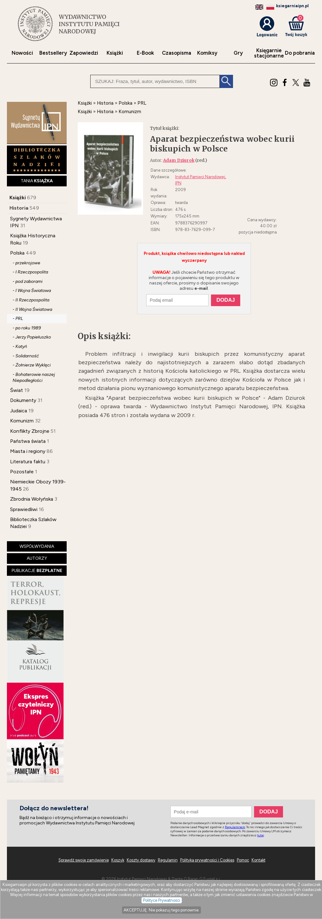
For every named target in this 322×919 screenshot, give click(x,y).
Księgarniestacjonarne (269, 53)
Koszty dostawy (141, 860)
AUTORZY (37, 558)
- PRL (18, 318)
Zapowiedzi (83, 53)
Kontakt (258, 860)
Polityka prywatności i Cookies (207, 860)
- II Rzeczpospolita (31, 300)
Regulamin (168, 860)
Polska (17, 253)
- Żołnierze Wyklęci (32, 365)
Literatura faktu (27, 462)
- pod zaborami (27, 281)
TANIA (37, 181)
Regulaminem (235, 827)
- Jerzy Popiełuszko (32, 337)
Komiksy (207, 53)
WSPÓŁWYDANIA (36, 546)
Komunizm (22, 421)
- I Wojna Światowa (32, 290)
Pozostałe (22, 472)
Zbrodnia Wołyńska (31, 499)
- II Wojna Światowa (32, 309)
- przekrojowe (26, 263)
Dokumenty (23, 400)
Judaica (18, 411)
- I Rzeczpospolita (30, 272)
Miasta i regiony (27, 451)
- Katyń (20, 346)
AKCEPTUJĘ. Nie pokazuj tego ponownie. (161, 910)
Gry (238, 53)
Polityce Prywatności (161, 900)
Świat (16, 390)
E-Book (145, 53)
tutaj (260, 835)
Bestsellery (53, 53)
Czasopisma (176, 53)
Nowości (22, 53)
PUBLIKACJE (37, 570)
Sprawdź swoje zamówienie (83, 860)
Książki (115, 53)
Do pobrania (300, 53)
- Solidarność (26, 356)
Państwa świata (28, 441)
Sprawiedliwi (23, 509)
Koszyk (117, 860)
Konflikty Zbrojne (29, 431)
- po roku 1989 (27, 328)
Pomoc (243, 860)
